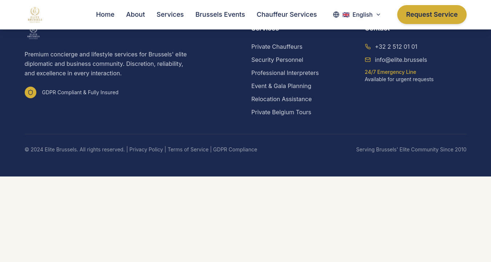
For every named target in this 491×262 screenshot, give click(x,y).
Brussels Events (220, 14)
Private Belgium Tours (281, 112)
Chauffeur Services (287, 14)
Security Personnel (277, 59)
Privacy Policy (146, 149)
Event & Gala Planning (281, 86)
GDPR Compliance (235, 149)
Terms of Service (188, 149)
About (135, 14)
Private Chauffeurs (277, 46)
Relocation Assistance (281, 99)
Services (170, 14)
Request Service (432, 14)
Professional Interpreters (285, 72)
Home (105, 14)
